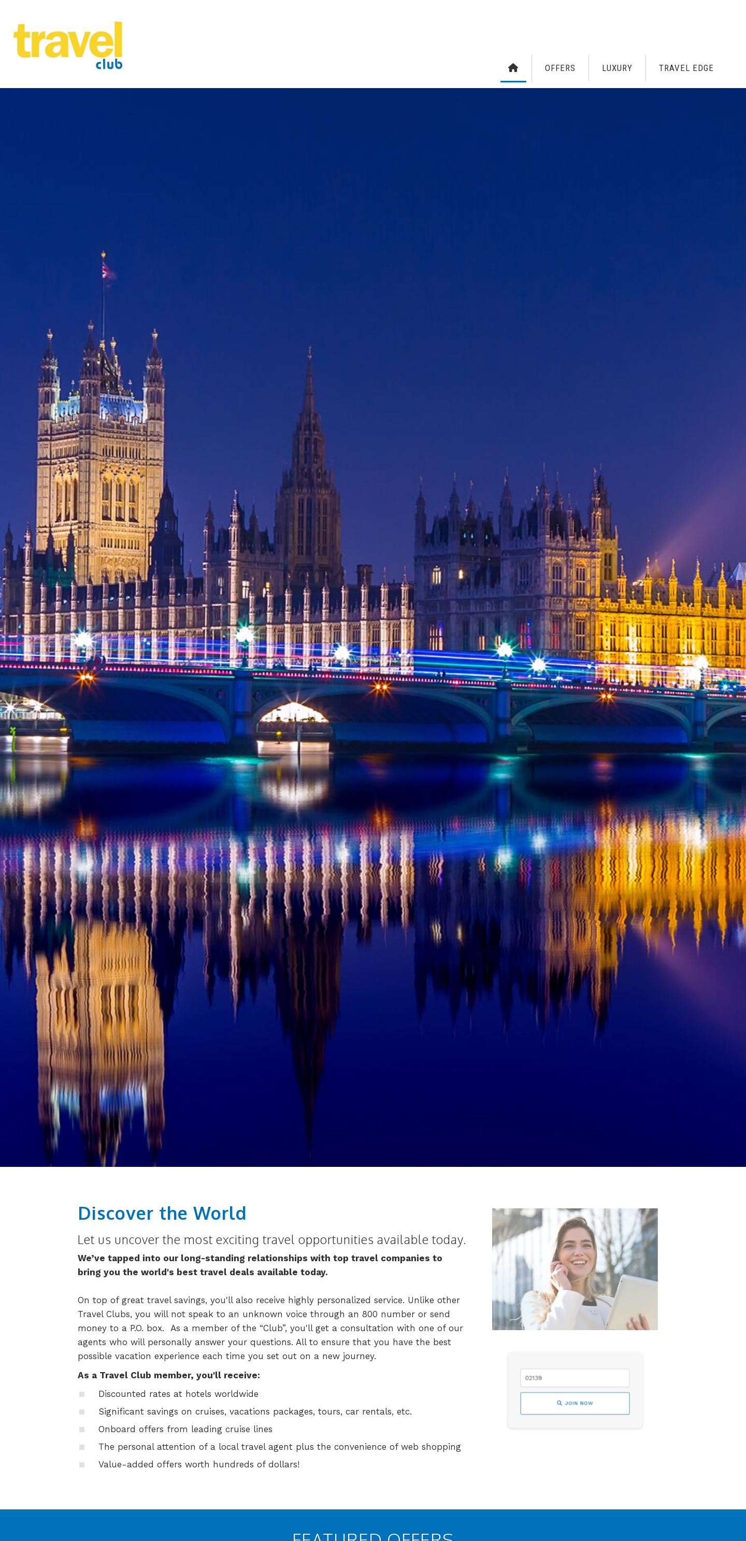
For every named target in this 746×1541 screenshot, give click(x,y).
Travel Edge (686, 68)
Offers (560, 68)
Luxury (617, 68)
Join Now (575, 1399)
